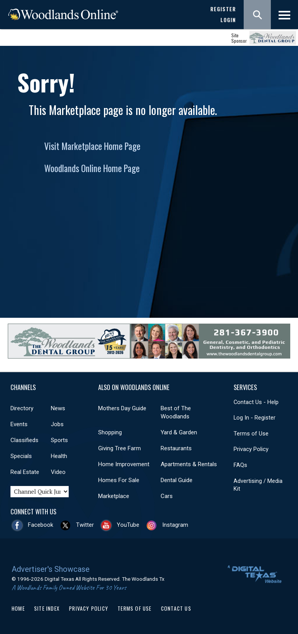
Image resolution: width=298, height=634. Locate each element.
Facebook (40, 524)
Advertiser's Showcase (51, 569)
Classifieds (24, 440)
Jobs (57, 424)
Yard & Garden (179, 432)
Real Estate (24, 472)
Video (58, 472)
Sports (59, 440)
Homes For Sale (118, 480)
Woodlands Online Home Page (92, 168)
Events (19, 424)
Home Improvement (123, 464)
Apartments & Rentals (189, 464)
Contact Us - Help (256, 402)
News (58, 408)
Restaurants (176, 448)
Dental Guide (176, 480)
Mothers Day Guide (122, 408)
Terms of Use (251, 433)
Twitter (85, 524)
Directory (21, 408)
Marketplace (113, 496)
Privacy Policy (251, 449)
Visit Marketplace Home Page (92, 146)
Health (59, 456)
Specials (21, 456)
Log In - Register (254, 417)
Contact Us (176, 608)
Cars (167, 496)
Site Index (47, 608)
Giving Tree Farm (119, 448)
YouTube (128, 524)
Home (18, 608)
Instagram (175, 524)
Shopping (110, 432)
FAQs (240, 465)
